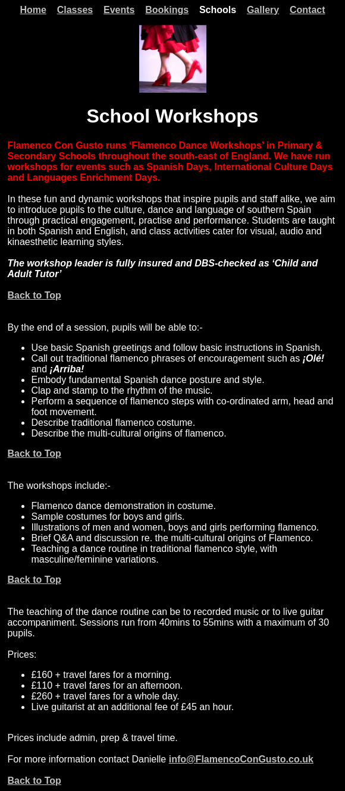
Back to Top (34, 295)
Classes (75, 10)
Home (33, 10)
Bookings (167, 10)
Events (119, 10)
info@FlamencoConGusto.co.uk (241, 759)
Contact (307, 10)
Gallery (263, 10)
